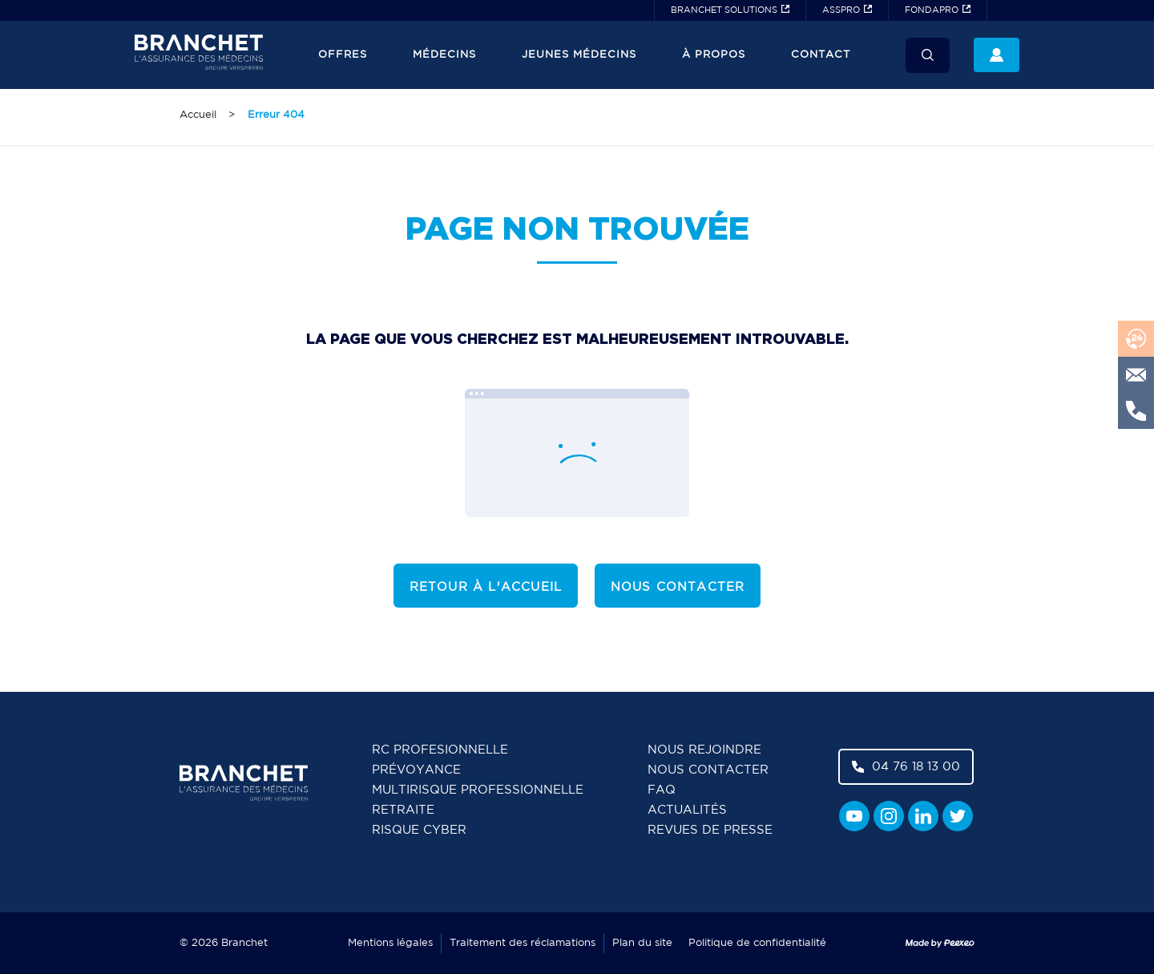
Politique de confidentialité (757, 943)
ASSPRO (841, 10)
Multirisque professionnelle (477, 790)
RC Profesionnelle (440, 750)
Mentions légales (390, 943)
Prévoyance (416, 770)
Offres (342, 55)
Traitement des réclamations (522, 943)
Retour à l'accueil (486, 587)
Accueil (198, 115)
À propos (713, 55)
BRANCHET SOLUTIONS (724, 10)
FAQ (662, 790)
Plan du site (642, 943)
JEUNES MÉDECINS (579, 55)
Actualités (687, 810)
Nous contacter (678, 587)
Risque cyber (419, 830)
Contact (820, 55)
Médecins (444, 55)
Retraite (403, 810)
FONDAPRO (931, 10)
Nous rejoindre (704, 750)
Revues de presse (710, 830)
